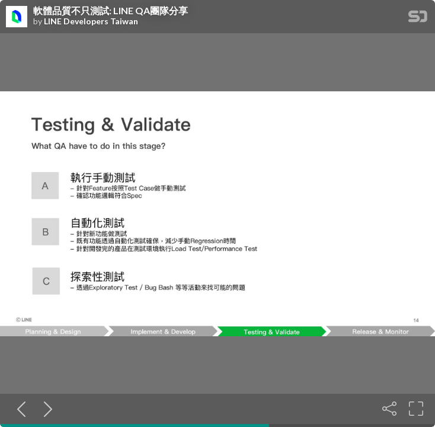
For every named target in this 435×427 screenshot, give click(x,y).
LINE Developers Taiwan (91, 21)
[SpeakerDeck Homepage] (417, 18)
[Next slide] (45, 408)
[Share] (389, 408)
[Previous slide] (18, 408)
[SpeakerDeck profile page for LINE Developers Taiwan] (16, 17)
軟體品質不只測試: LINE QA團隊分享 (110, 10)
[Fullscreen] (416, 408)
